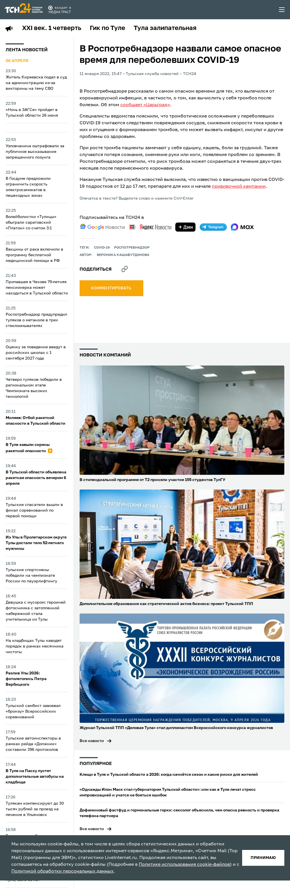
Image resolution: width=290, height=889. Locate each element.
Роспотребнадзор (132, 247)
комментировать (111, 288)
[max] (242, 227)
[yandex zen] (185, 227)
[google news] (102, 227)
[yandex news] (150, 227)
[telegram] (213, 227)
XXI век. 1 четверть (51, 28)
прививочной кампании (239, 186)
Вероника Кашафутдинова (123, 255)
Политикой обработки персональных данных (62, 871)
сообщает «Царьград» (145, 105)
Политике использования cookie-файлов (184, 864)
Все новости (92, 741)
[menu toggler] (282, 9)
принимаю (263, 858)
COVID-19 (102, 247)
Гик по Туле (107, 28)
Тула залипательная (165, 28)
